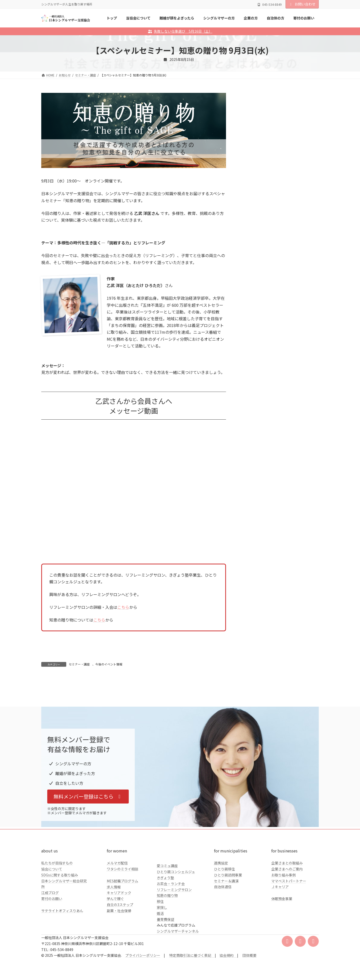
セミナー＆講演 (226, 914)
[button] (88, 830)
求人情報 (114, 920)
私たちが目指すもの (57, 896)
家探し (162, 940)
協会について (51, 902)
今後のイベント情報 (108, 664)
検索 (306, 142)
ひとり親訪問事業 (228, 908)
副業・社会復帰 (119, 943)
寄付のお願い (51, 931)
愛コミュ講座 (167, 899)
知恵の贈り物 (167, 928)
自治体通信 (223, 920)
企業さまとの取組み (287, 896)
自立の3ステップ (120, 937)
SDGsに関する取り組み (59, 908)
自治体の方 (254, 204)
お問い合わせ (302, 3)
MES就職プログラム (122, 914)
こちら (123, 607)
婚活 (160, 946)
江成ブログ (50, 925)
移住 (160, 934)
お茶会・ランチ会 (171, 916)
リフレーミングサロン (174, 922)
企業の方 (252, 194)
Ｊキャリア (280, 920)
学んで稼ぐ (115, 931)
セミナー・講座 (79, 664)
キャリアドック (119, 926)
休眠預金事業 (281, 931)
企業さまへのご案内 (287, 902)
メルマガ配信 (117, 896)
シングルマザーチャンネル (178, 964)
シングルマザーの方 (261, 184)
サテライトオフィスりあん (62, 943)
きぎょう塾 (165, 910)
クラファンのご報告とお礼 (266, 214)
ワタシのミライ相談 (122, 902)
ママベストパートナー (288, 914)
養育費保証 (165, 952)
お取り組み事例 (283, 908)
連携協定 (221, 896)
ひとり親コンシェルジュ (176, 904)
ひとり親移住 (224, 902)
